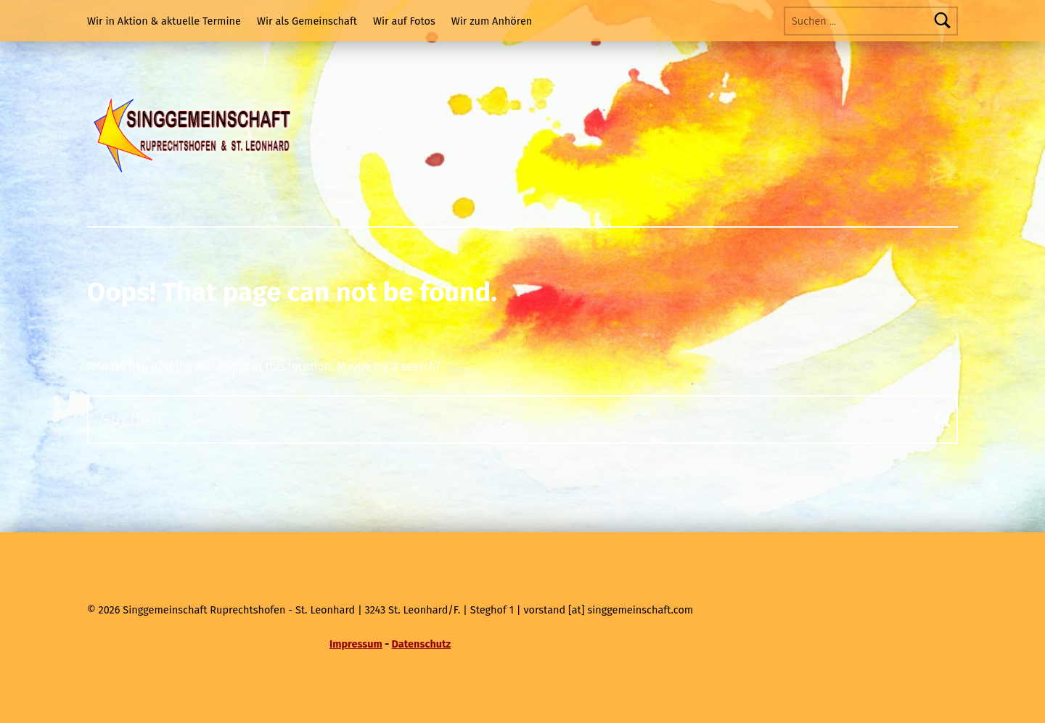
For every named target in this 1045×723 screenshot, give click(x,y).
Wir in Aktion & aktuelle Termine (164, 21)
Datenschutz (421, 643)
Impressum (355, 643)
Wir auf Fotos (404, 21)
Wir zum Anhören (492, 21)
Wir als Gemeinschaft (307, 21)
